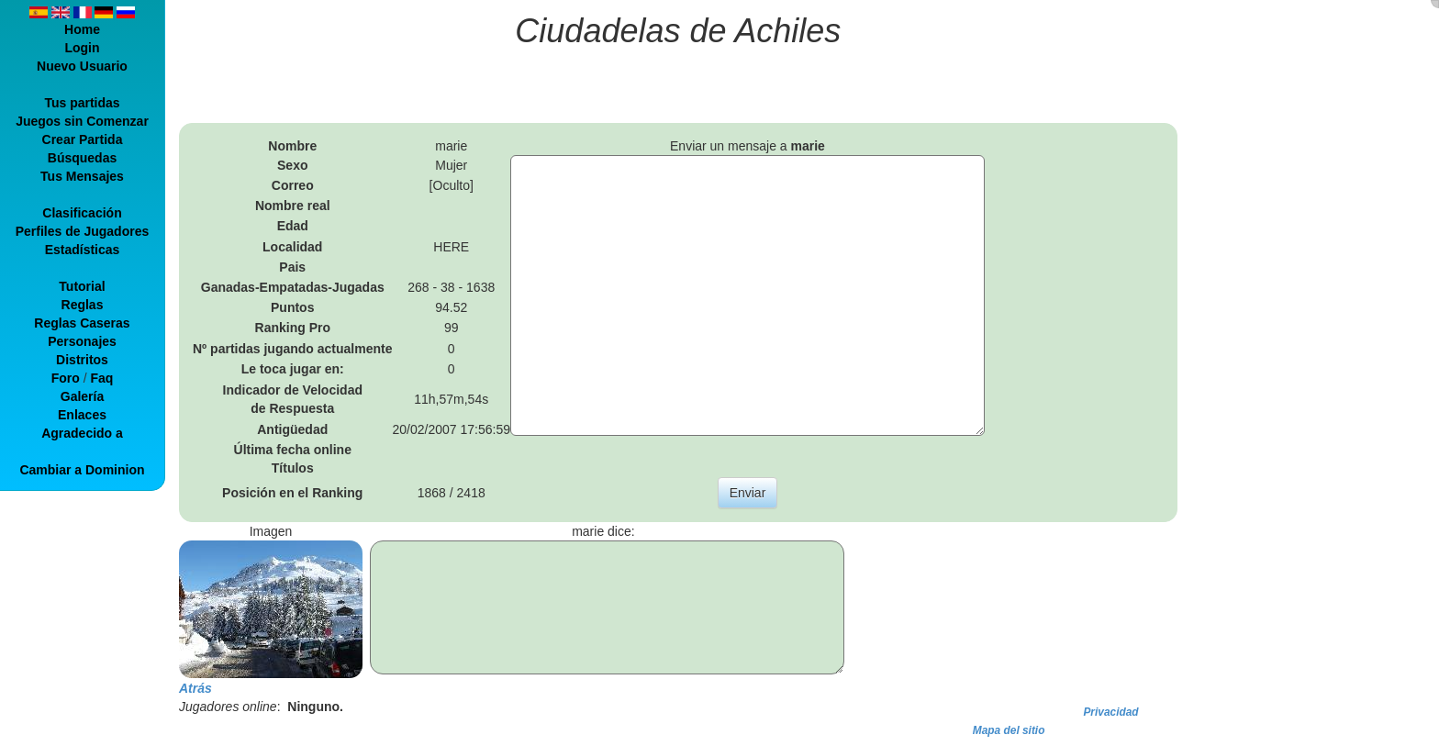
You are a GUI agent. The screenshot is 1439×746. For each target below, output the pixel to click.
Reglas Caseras (81, 323)
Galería (82, 396)
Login (81, 47)
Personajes (82, 341)
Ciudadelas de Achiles (678, 31)
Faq (101, 378)
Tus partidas (81, 102)
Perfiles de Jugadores (83, 231)
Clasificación (81, 213)
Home (82, 29)
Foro (65, 378)
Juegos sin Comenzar (82, 121)
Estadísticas (82, 249)
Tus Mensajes (82, 176)
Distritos (82, 359)
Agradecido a (82, 433)
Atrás (195, 688)
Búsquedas (82, 157)
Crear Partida (82, 139)
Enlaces (82, 414)
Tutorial (82, 286)
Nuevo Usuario (82, 66)
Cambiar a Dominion (81, 469)
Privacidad (1110, 712)
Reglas (82, 304)
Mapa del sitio (1009, 730)
